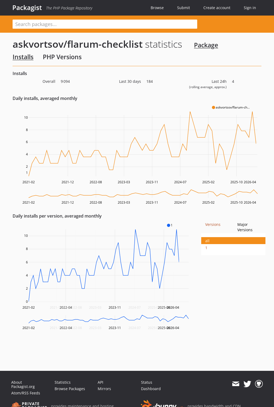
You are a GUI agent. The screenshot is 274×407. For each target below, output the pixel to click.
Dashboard (151, 388)
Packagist (27, 7)
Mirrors (104, 388)
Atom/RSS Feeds (25, 392)
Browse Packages (70, 388)
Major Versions (245, 227)
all (207, 240)
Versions (212, 224)
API (100, 382)
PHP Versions (62, 57)
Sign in (250, 7)
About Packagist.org (23, 384)
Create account (216, 7)
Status (146, 382)
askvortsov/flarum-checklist (78, 44)
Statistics (63, 382)
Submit (183, 7)
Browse (157, 7)
